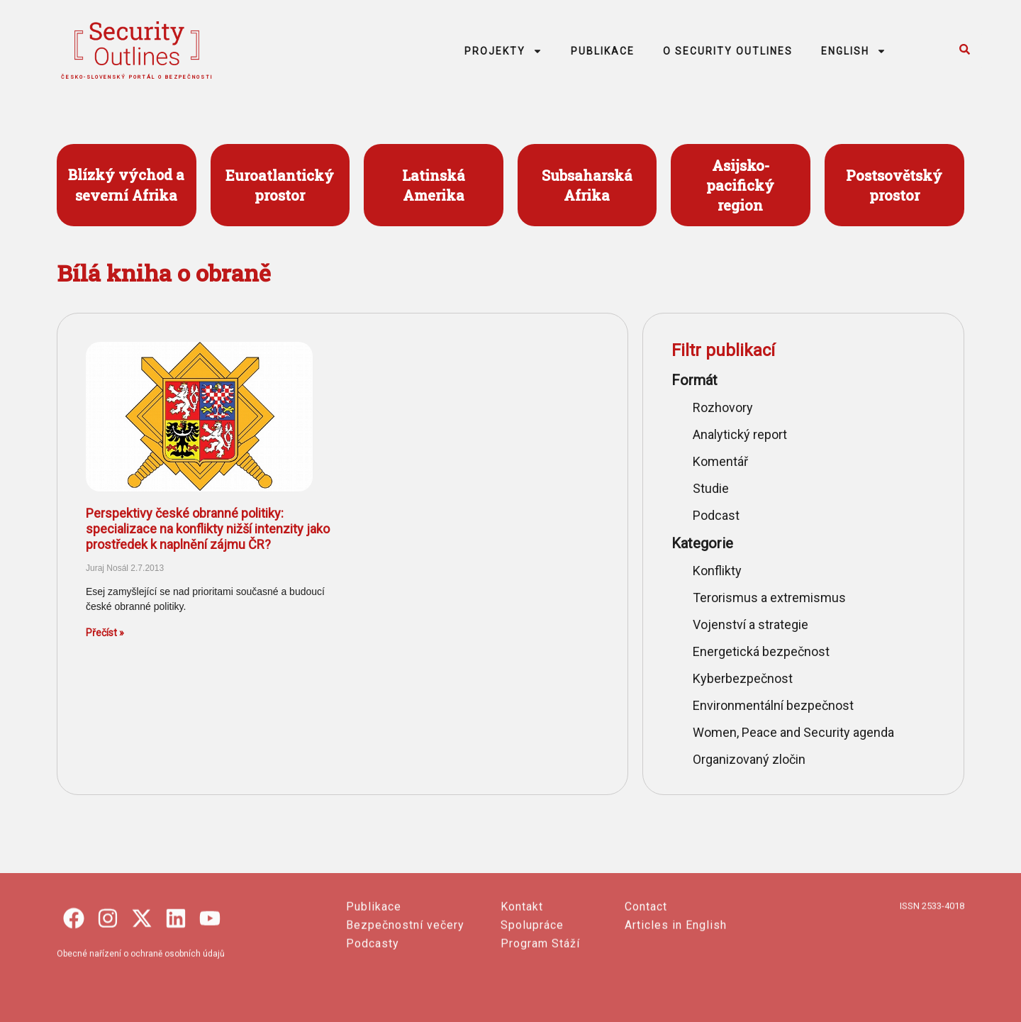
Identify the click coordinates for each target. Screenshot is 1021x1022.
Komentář (720, 461)
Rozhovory (723, 407)
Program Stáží (540, 1004)
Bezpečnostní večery (405, 985)
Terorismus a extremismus (769, 597)
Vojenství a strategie (750, 624)
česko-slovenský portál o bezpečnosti (137, 77)
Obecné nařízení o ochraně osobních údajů (141, 1014)
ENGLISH (853, 51)
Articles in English (676, 985)
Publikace (373, 967)
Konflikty (717, 570)
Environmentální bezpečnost (773, 705)
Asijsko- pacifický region (740, 185)
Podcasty (372, 1004)
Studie (711, 488)
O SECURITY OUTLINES (728, 51)
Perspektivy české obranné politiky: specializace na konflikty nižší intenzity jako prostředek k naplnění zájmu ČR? (208, 528)
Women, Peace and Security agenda (793, 732)
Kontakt (522, 967)
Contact (646, 967)
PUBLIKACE (603, 51)
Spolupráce (532, 985)
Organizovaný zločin (749, 759)
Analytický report (740, 434)
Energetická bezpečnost (761, 651)
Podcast (716, 515)
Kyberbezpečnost (743, 678)
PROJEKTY (503, 51)
